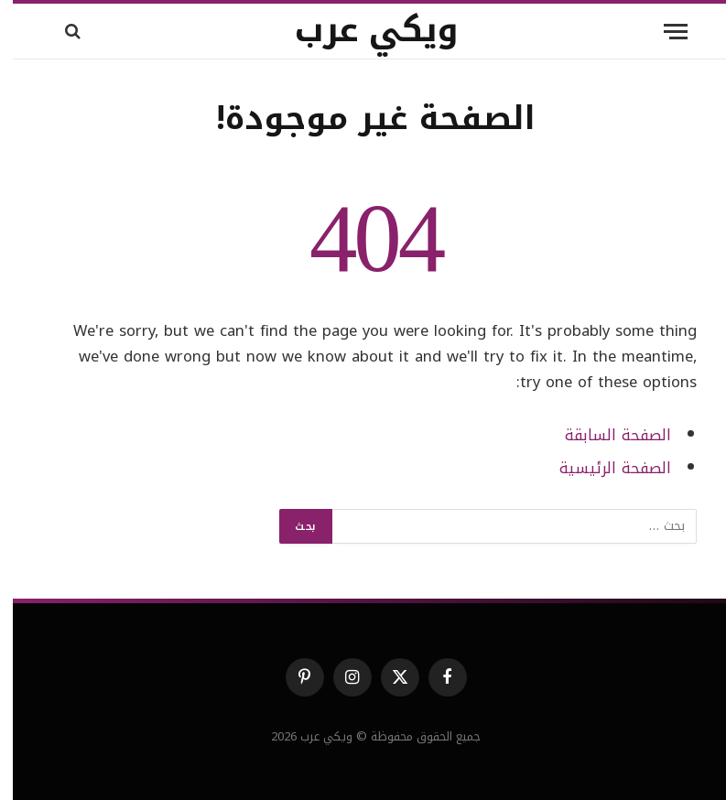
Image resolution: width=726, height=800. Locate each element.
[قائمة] (663, 31)
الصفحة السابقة (605, 435)
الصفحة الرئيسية (602, 468)
